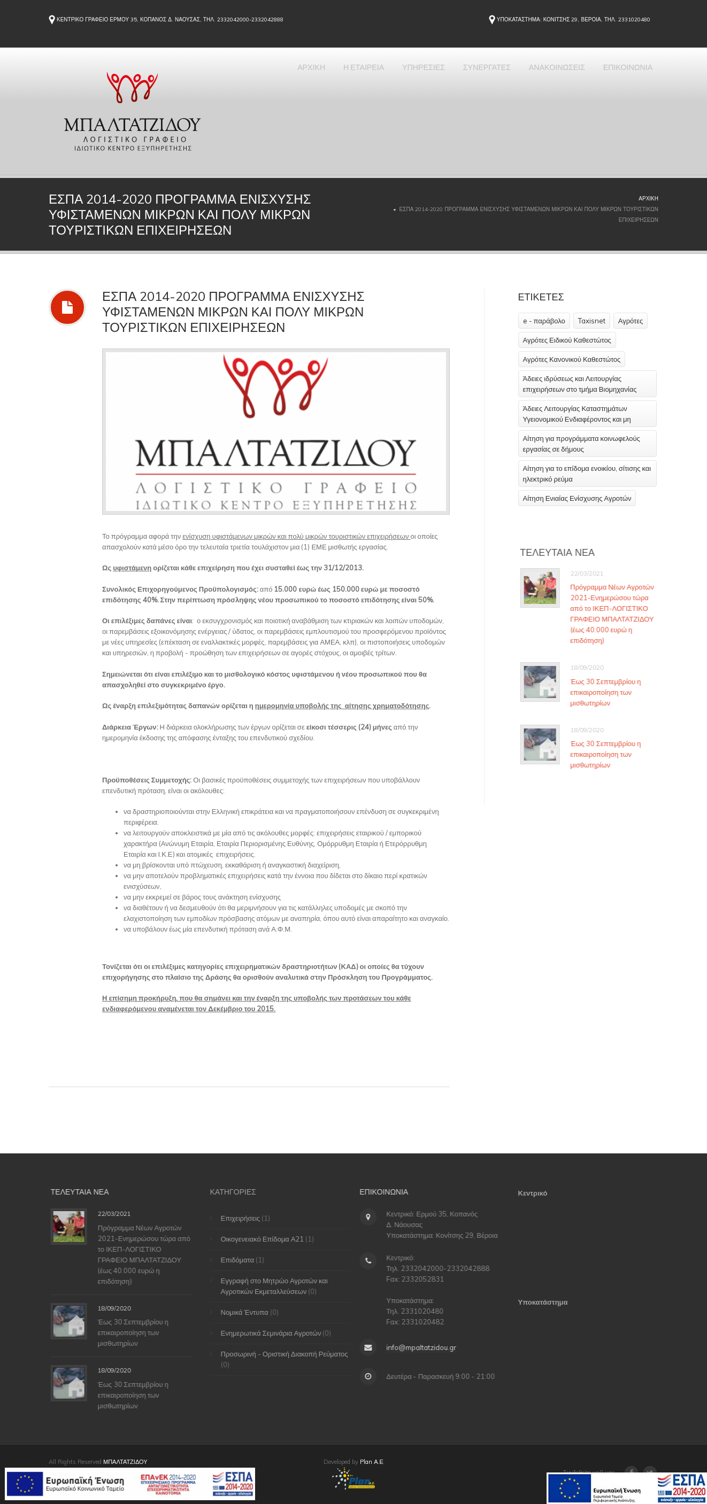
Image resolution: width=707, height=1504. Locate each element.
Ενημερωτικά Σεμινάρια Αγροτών (276, 1333)
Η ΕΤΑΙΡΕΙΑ (317, 78)
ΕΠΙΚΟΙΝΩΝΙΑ (622, 78)
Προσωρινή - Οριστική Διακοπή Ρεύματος (289, 1354)
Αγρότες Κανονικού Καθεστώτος (572, 359)
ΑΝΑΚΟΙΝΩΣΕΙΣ (540, 78)
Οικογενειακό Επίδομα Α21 (267, 1239)
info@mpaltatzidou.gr (418, 1347)
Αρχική (648, 198)
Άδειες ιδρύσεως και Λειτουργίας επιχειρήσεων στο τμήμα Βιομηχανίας (580, 383)
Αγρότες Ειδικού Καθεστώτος (567, 340)
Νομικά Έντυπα (249, 1312)
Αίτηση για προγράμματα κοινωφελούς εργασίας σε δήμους (581, 443)
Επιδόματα (242, 1259)
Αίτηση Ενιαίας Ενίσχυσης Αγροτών (577, 498)
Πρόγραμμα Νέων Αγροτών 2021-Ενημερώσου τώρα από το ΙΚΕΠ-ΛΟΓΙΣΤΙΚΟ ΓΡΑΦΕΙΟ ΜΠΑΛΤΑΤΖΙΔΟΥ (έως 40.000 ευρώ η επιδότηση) (616, 614)
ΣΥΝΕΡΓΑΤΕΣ (460, 78)
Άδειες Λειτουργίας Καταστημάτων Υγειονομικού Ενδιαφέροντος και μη (577, 413)
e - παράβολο (544, 320)
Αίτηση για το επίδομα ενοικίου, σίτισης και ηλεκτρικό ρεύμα (587, 473)
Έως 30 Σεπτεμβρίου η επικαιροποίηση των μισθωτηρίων (609, 692)
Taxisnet (591, 320)
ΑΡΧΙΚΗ (255, 78)
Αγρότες (630, 320)
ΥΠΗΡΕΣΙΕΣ (386, 78)
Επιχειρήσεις (245, 1218)
